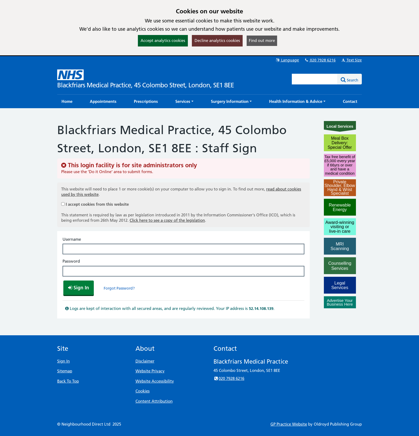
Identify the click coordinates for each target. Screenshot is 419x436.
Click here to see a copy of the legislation (167, 220)
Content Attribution (154, 401)
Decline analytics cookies (217, 40)
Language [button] (287, 60)
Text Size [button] (351, 60)
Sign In (63, 361)
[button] (184, 101)
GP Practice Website (288, 424)
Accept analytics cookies (163, 40)
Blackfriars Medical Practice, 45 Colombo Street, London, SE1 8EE (145, 85)
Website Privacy (150, 370)
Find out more (262, 40)
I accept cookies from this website (97, 204)
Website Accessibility (154, 381)
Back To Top (68, 381)
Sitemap (64, 370)
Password (71, 261)
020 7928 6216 (320, 60)
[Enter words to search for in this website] (315, 79)
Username (72, 239)
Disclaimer (144, 361)
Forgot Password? (119, 288)
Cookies (142, 391)
